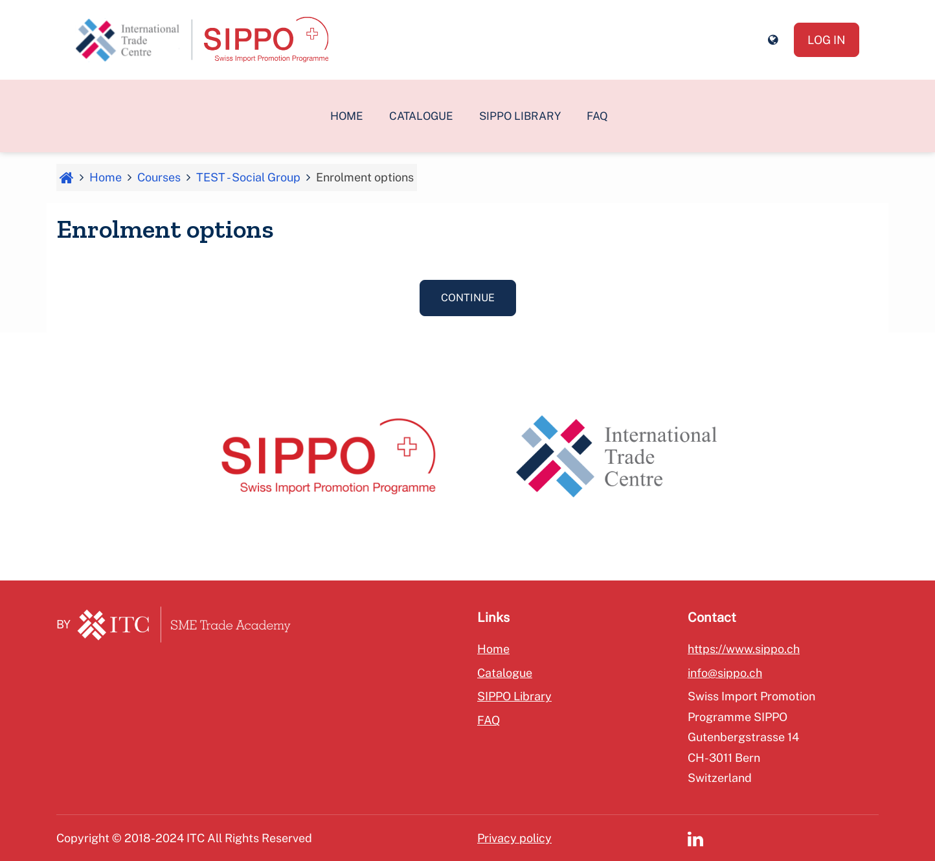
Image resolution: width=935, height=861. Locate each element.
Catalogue (421, 115)
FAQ (597, 115)
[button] (772, 40)
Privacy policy (514, 838)
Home (346, 115)
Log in (826, 40)
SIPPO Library (520, 115)
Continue (468, 298)
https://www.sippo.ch (744, 649)
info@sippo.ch (725, 673)
